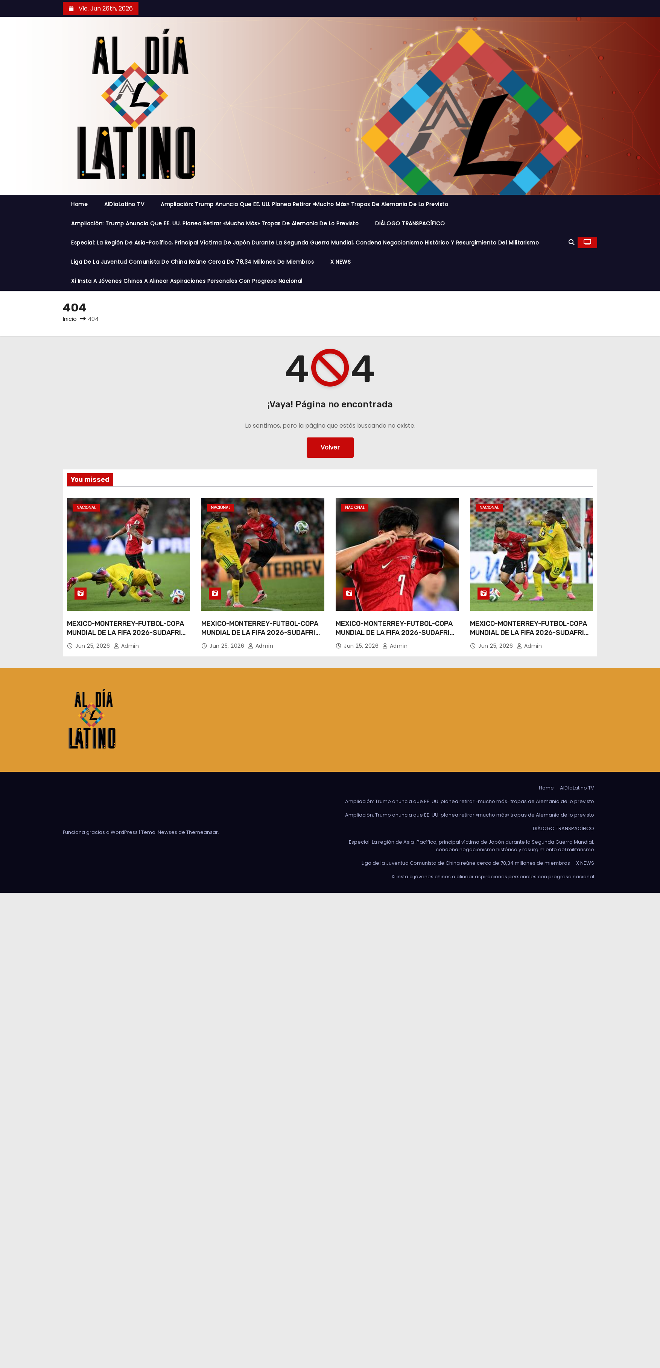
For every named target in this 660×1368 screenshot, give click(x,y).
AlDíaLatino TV (124, 204)
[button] (572, 242)
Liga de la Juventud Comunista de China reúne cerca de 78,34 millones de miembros (192, 262)
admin (126, 646)
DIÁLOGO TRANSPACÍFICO (410, 223)
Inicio (70, 319)
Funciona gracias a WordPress (101, 832)
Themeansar (202, 832)
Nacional (86, 507)
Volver (330, 447)
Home (79, 204)
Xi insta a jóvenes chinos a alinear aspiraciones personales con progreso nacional (187, 281)
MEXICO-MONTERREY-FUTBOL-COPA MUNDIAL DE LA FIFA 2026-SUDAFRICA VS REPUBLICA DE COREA (128, 632)
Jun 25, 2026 (93, 646)
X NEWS (340, 262)
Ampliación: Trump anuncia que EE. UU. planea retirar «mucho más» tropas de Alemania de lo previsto (304, 204)
